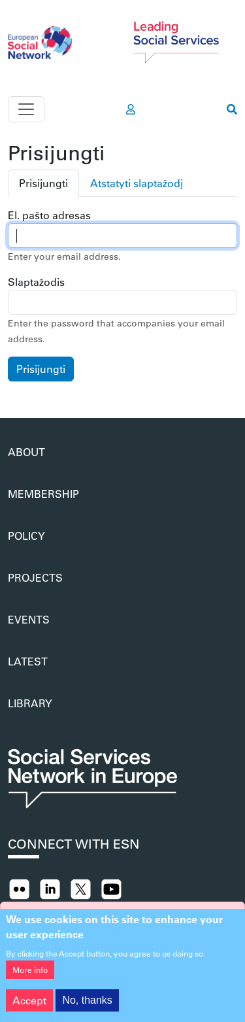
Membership (43, 494)
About (26, 452)
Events (29, 619)
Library (30, 703)
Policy (26, 535)
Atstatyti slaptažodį (136, 183)
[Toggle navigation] (26, 109)
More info (30, 977)
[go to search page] (232, 109)
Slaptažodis (36, 282)
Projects (35, 577)
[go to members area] (130, 109)
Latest (28, 661)
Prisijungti (43, 183)
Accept (29, 1008)
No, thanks (87, 1007)
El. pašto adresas (49, 215)
